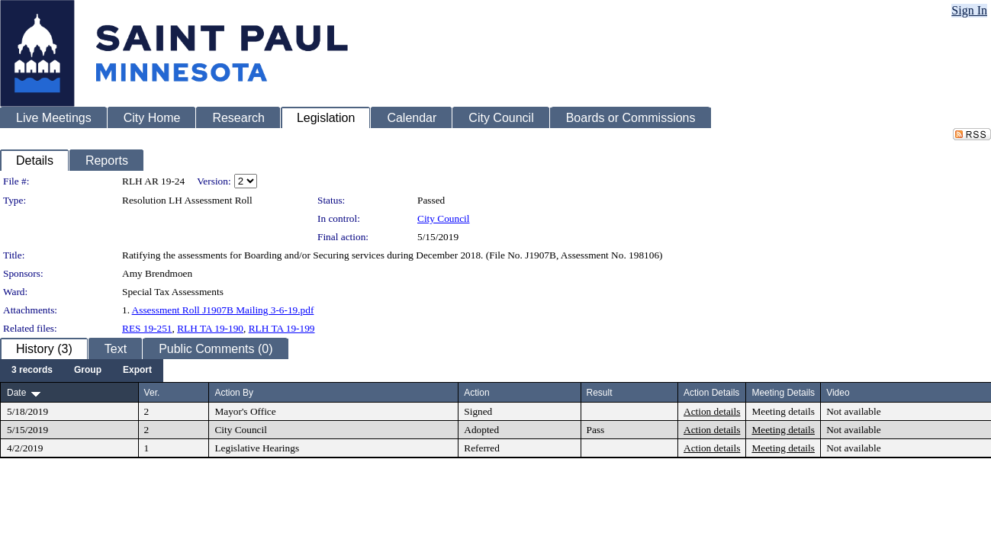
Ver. (152, 392)
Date (16, 392)
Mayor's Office (244, 411)
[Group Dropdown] (88, 370)
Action (476, 392)
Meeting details (783, 411)
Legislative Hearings (256, 448)
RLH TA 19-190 (210, 328)
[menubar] (81, 370)
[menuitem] (32, 370)
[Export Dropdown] (137, 370)
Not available (853, 411)
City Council (443, 218)
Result (600, 392)
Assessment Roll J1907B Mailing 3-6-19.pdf (223, 310)
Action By (233, 392)
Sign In (969, 10)
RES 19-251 (147, 328)
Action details (712, 411)
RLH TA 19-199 (282, 328)
